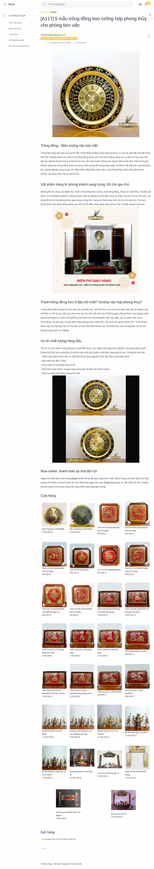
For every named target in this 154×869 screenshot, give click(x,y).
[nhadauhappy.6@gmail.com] (53, 35)
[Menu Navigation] (5, 4)
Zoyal (11, 4)
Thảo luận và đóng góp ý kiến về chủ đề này (59, 38)
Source (74, 864)
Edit (79, 864)
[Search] (87, 4)
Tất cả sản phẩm (15, 23)
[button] (141, 4)
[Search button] (45, 4)
